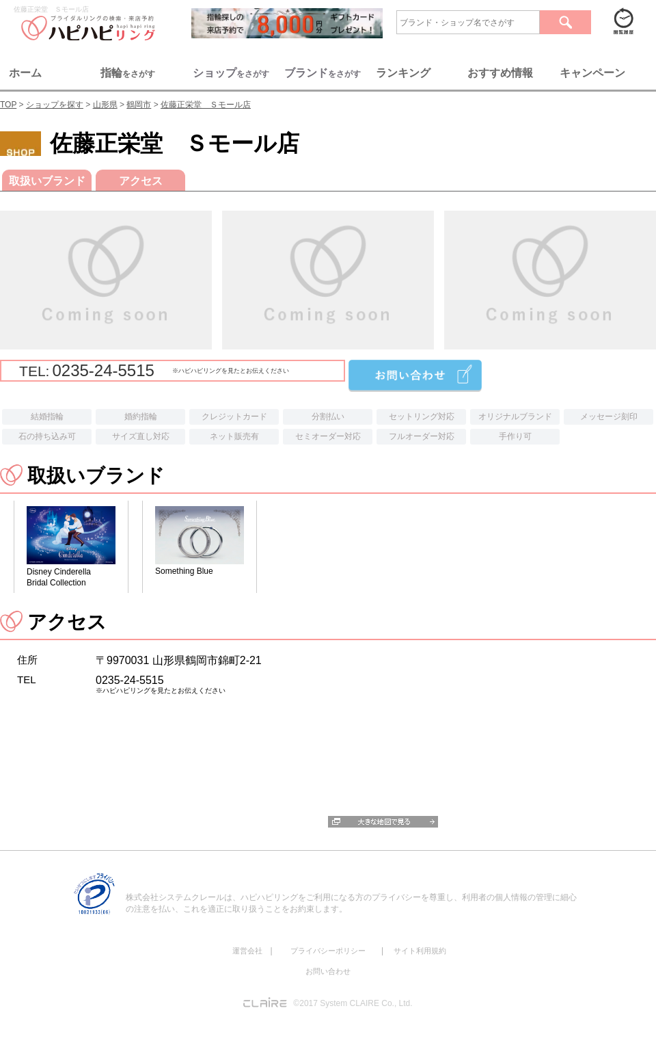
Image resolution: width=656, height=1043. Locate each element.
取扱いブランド (47, 181)
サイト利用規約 (420, 951)
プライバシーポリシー (328, 951)
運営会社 (247, 951)
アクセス (141, 181)
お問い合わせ (328, 971)
